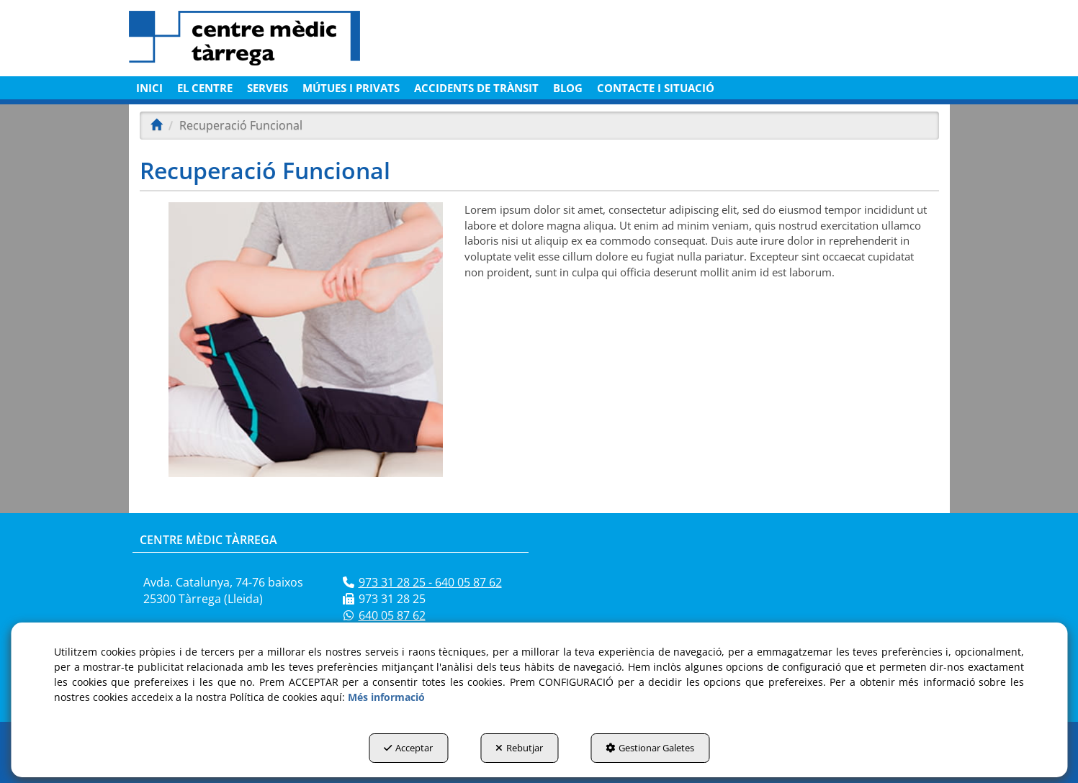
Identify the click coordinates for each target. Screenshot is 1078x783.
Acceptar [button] (408, 747)
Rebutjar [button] (519, 747)
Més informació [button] (386, 697)
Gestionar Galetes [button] (650, 747)
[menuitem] (149, 87)
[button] (260, 38)
